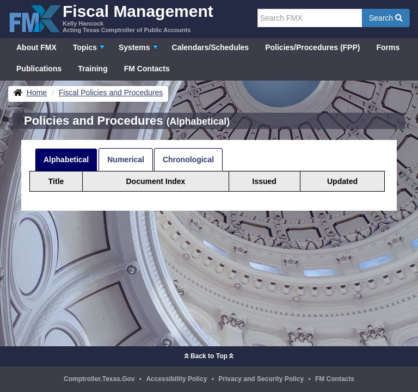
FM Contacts (147, 68)
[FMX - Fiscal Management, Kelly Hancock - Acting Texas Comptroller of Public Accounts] (110, 17)
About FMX (36, 47)
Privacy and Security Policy (261, 379)
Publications (39, 68)
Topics (85, 47)
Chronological (188, 159)
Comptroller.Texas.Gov (99, 379)
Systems (134, 47)
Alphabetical (66, 159)
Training (92, 68)
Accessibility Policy (176, 379)
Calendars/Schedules (210, 47)
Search (386, 18)
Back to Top (209, 356)
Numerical (125, 159)
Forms (387, 47)
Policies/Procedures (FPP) (312, 47)
